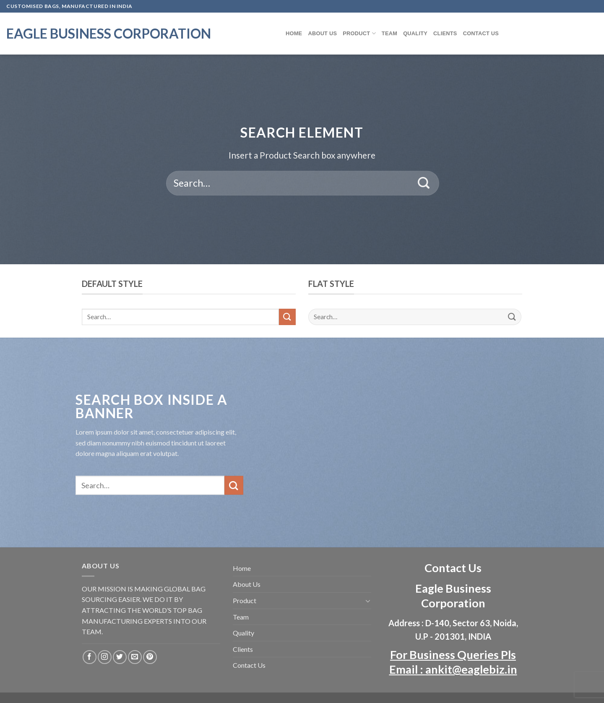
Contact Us (481, 33)
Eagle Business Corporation (108, 33)
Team (389, 33)
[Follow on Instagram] (105, 657)
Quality (415, 33)
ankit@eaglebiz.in (471, 669)
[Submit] (423, 183)
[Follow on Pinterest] (150, 657)
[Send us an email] (135, 657)
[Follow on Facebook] (89, 657)
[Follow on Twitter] (120, 657)
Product (359, 33)
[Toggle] (367, 601)
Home (294, 33)
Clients (445, 33)
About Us (322, 33)
